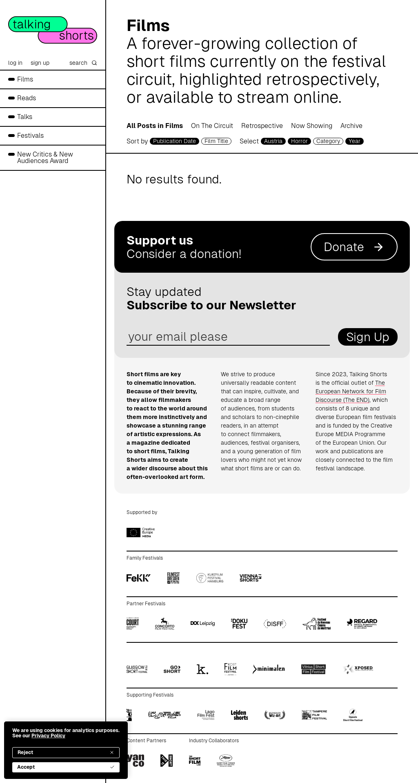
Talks (24, 117)
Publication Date (174, 141)
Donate (354, 247)
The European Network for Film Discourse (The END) (351, 391)
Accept (66, 767)
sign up (40, 63)
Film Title (216, 141)
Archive (351, 126)
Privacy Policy (48, 736)
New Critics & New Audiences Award (45, 157)
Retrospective (262, 126)
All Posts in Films (155, 126)
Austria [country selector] (273, 141)
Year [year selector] (354, 141)
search (83, 63)
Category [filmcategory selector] (328, 141)
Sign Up (367, 337)
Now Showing (311, 126)
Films (25, 79)
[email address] (228, 337)
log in (15, 63)
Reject (66, 752)
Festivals (30, 135)
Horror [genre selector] (299, 141)
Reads (26, 98)
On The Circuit (212, 126)
